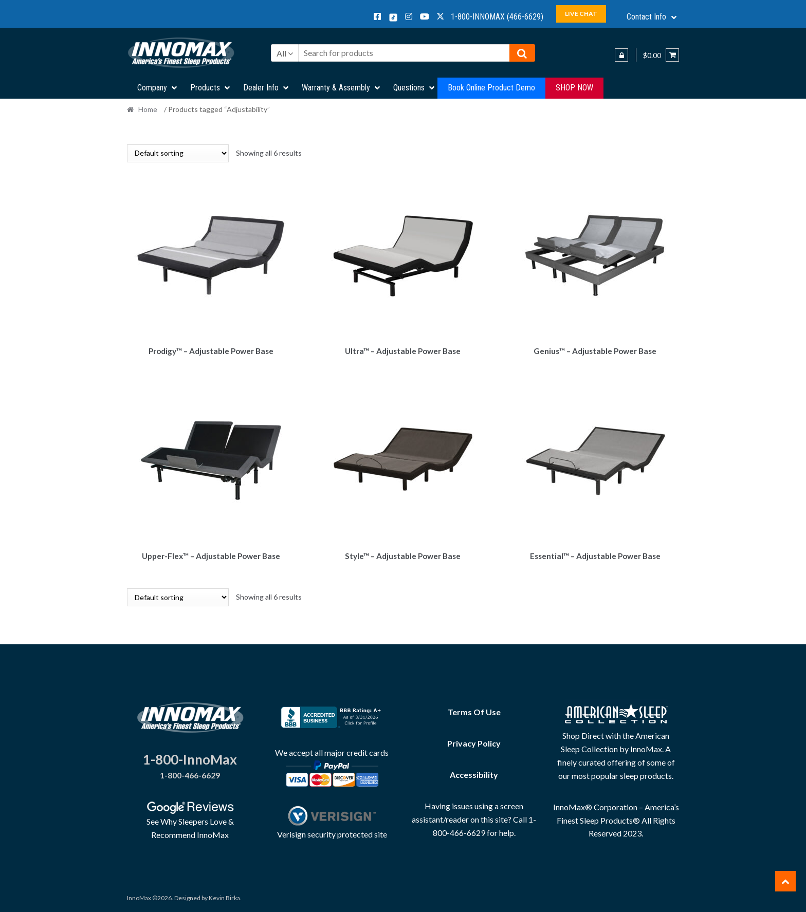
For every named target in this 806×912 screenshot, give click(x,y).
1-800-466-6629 (190, 772)
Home (147, 109)
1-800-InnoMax (190, 756)
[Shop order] (178, 153)
